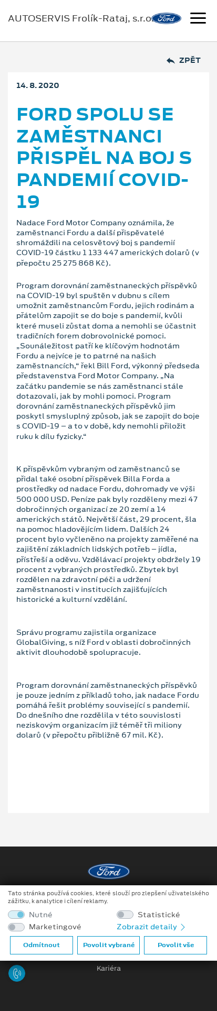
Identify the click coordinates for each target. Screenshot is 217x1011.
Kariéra (109, 968)
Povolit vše (176, 945)
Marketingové (55, 927)
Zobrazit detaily (152, 926)
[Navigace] (198, 19)
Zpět (184, 60)
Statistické (159, 915)
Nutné (41, 915)
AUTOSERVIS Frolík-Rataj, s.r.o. (81, 18)
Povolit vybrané (109, 945)
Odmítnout (41, 945)
